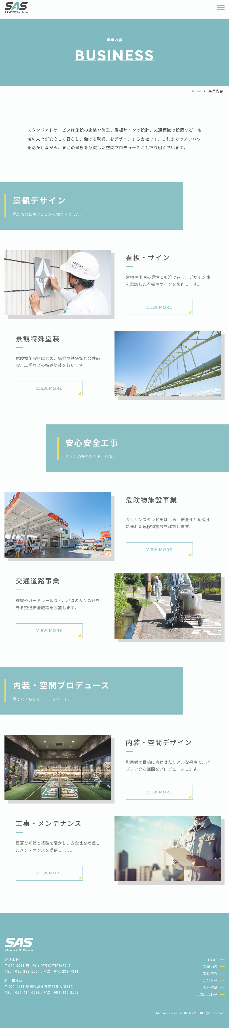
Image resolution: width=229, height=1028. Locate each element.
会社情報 (210, 987)
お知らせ (210, 980)
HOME (212, 959)
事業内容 (210, 966)
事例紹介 (210, 973)
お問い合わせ (207, 994)
